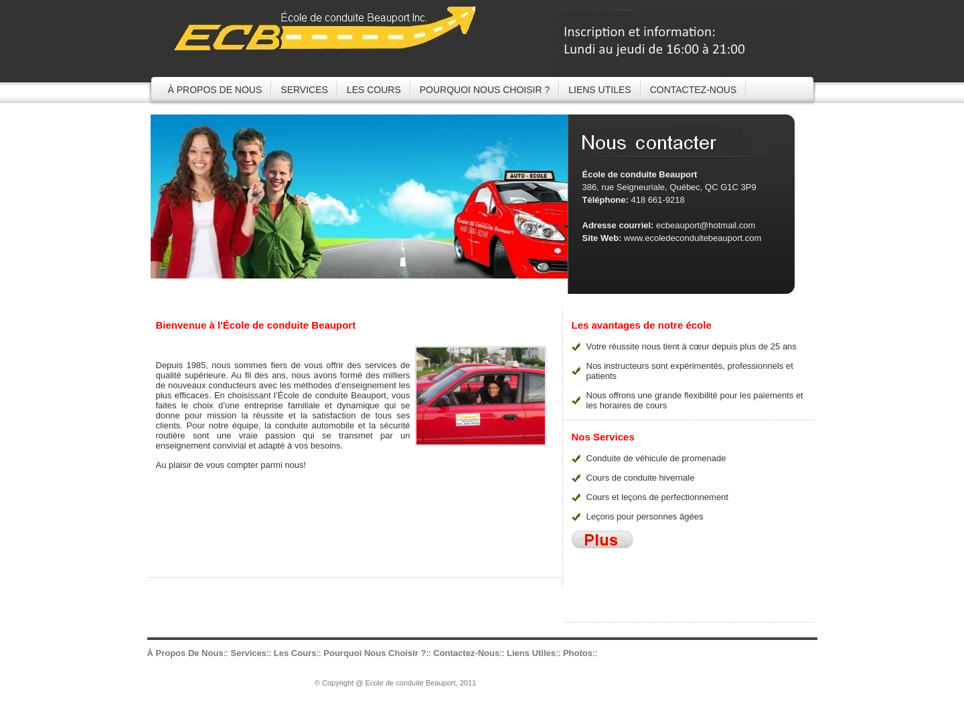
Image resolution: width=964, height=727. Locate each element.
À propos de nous (215, 89)
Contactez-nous (466, 653)
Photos (577, 653)
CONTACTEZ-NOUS (693, 89)
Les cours (374, 89)
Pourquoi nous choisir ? (485, 89)
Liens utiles (599, 89)
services (304, 89)
